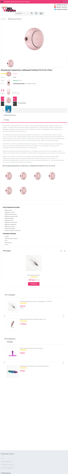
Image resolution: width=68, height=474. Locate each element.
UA (61, 1)
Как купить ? (7, 1)
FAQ (2, 458)
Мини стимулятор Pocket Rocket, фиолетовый (31, 348)
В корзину (34, 284)
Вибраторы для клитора (14, 19)
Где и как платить (20, 1)
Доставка (13, 1)
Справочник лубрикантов (7, 467)
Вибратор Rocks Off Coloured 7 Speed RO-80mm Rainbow (34, 366)
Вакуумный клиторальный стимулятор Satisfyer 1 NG (33, 319)
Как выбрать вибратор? (6, 461)
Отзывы (6, 120)
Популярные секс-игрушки (7, 464)
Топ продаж (10, 295)
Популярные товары (9, 340)
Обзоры (28, 1)
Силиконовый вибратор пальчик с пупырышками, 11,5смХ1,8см (36, 301)
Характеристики (10, 115)
